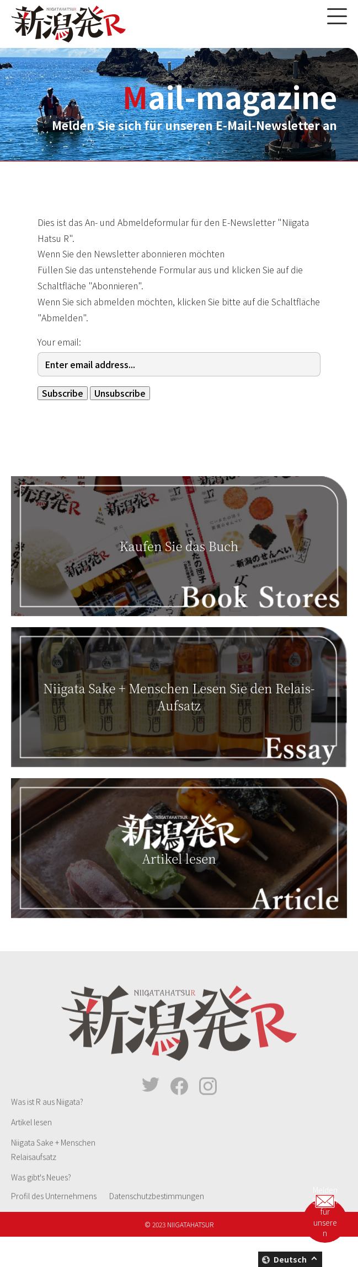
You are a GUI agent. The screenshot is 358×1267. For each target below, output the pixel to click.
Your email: (59, 341)
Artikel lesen (31, 1135)
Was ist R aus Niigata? (47, 1114)
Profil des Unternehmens (54, 1209)
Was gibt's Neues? (41, 1190)
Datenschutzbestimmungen (156, 1209)
